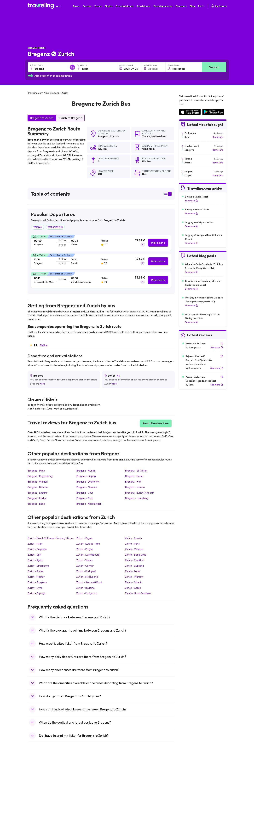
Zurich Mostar (36, 576)
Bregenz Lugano (38, 492)
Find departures (163, 6)
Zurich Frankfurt (134, 560)
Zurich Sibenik (133, 582)
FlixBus (43, 345)
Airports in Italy (186, 786)
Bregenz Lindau (37, 498)
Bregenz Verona (135, 487)
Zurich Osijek (133, 587)
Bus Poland (84, 793)
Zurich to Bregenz (70, 118)
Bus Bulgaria (85, 772)
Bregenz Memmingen (89, 503)
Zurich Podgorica (86, 593)
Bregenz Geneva (86, 487)
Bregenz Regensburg (40, 476)
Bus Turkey (84, 800)
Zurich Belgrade (37, 549)
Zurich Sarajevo (37, 582)
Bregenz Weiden (38, 481)
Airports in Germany (188, 790)
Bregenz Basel (36, 503)
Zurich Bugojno (85, 587)
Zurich (146, 136)
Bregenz (103, 136)
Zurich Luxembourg (87, 554)
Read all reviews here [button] (156, 423)
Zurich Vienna (84, 560)
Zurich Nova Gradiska (138, 593)
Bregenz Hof (133, 481)
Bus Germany (86, 776)
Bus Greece (85, 783)
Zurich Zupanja (36, 593)
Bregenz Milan (36, 470)
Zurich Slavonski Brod (89, 582)
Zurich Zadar (133, 571)
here (42, 383)
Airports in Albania (187, 793)
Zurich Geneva (134, 549)
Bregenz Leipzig (86, 476)
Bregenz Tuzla (84, 498)
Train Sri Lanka (136, 772)
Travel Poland (36, 793)
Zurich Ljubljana (134, 565)
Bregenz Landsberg (137, 498)
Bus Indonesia (86, 803)
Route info (218, 137)
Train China (134, 776)
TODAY (37, 227)
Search (214, 67)
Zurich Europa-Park (88, 543)
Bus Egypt (84, 790)
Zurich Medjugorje (87, 576)
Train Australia (136, 783)
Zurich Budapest (86, 571)
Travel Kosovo (36, 803)
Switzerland (158, 136)
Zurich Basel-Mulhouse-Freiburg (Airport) (51, 538)
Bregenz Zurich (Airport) (139, 492)
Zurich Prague (84, 549)
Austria (114, 136)
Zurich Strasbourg (38, 565)
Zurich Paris (132, 543)
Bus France (84, 786)
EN (201, 6)
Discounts (181, 6)
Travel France (36, 790)
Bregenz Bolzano (38, 487)
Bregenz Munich (86, 470)
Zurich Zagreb (84, 538)
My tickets (219, 6)
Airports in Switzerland (190, 783)
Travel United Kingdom (40, 769)
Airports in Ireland (187, 776)
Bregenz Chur (84, 492)
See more (191, 200)
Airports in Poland (187, 796)
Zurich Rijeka (35, 560)
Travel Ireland (36, 800)
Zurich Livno (35, 587)
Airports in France (187, 772)
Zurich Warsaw (134, 576)
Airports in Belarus (187, 779)
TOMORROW (55, 227)
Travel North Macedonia (41, 772)
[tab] (101, 242)
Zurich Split (34, 554)
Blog (192, 6)
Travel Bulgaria (37, 776)
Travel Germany (37, 783)
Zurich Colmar (85, 565)
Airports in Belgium (188, 800)
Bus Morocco (85, 769)
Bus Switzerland (87, 796)
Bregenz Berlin (134, 476)
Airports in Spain (186, 769)
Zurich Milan (35, 543)
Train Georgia (136, 779)
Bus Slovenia (85, 779)
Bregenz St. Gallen (136, 470)
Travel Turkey (36, 786)
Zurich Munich (133, 538)
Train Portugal (136, 769)
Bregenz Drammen (87, 481)
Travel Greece (36, 779)
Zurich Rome (35, 571)
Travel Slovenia (37, 796)
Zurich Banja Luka (135, 554)
